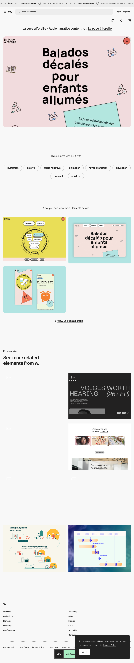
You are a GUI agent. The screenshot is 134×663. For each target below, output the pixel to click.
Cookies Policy (9, 647)
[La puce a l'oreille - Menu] (34, 239)
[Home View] (99, 240)
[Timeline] (99, 548)
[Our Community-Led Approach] (34, 548)
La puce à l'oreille (100, 28)
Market (71, 621)
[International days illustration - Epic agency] (99, 496)
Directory (7, 625)
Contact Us (73, 635)
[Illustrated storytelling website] (34, 497)
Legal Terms (24, 647)
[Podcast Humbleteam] (34, 396)
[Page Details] (34, 289)
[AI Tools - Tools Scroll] (34, 446)
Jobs (70, 616)
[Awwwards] (10, 12)
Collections (8, 616)
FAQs (70, 625)
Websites (7, 611)
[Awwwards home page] (59, 654)
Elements (7, 621)
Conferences (9, 630)
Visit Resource (71, 654)
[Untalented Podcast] (99, 396)
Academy (72, 611)
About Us (72, 630)
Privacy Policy (38, 647)
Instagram (66, 647)
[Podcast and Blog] (99, 446)
